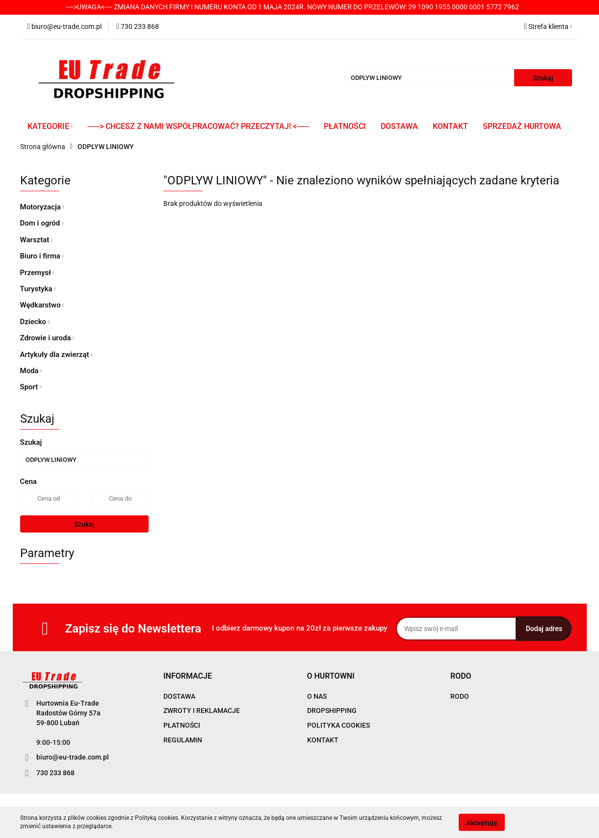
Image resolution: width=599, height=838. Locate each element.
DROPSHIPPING (332, 710)
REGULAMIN (182, 740)
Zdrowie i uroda (47, 337)
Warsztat (36, 239)
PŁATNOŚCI (345, 126)
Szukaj (84, 524)
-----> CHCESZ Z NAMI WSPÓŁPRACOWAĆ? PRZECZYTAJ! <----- (198, 126)
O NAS (317, 696)
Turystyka (38, 288)
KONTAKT (450, 126)
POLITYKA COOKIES (338, 725)
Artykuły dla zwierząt (56, 354)
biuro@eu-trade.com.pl (72, 757)
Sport (31, 386)
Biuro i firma (42, 256)
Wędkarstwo (42, 305)
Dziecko (35, 321)
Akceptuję (481, 822)
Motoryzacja (42, 207)
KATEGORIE (50, 126)
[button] (187, 676)
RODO (459, 696)
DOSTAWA (399, 126)
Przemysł (37, 272)
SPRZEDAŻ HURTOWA (522, 126)
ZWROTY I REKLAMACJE (201, 710)
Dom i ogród (41, 223)
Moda (31, 370)
